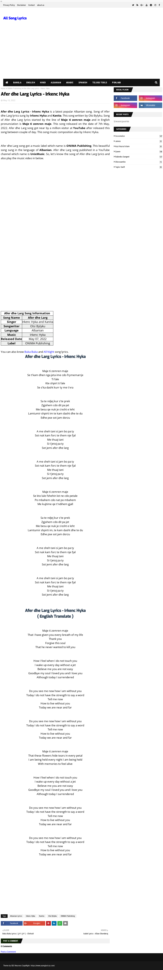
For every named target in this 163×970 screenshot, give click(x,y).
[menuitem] (7, 82)
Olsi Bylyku (52, 916)
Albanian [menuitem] (56, 82)
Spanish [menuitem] (83, 82)
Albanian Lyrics (16, 916)
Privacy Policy (9, 5)
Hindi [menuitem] (43, 82)
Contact (31, 5)
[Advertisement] (81, 54)
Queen (138, 151)
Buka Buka (31, 352)
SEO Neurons (16, 966)
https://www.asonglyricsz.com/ (43, 966)
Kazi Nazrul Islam (138, 146)
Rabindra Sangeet (138, 156)
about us (40, 5)
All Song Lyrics (15, 18)
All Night (49, 352)
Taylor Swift (138, 167)
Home (3, 88)
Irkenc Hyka (30, 916)
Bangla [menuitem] (17, 82)
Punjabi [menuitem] (116, 82)
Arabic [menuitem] (70, 82)
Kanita (41, 916)
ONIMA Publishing (14, 88)
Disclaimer (21, 5)
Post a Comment (8, 951)
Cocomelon (138, 136)
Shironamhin (138, 162)
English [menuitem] (30, 82)
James (138, 141)
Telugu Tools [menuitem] (99, 82)
